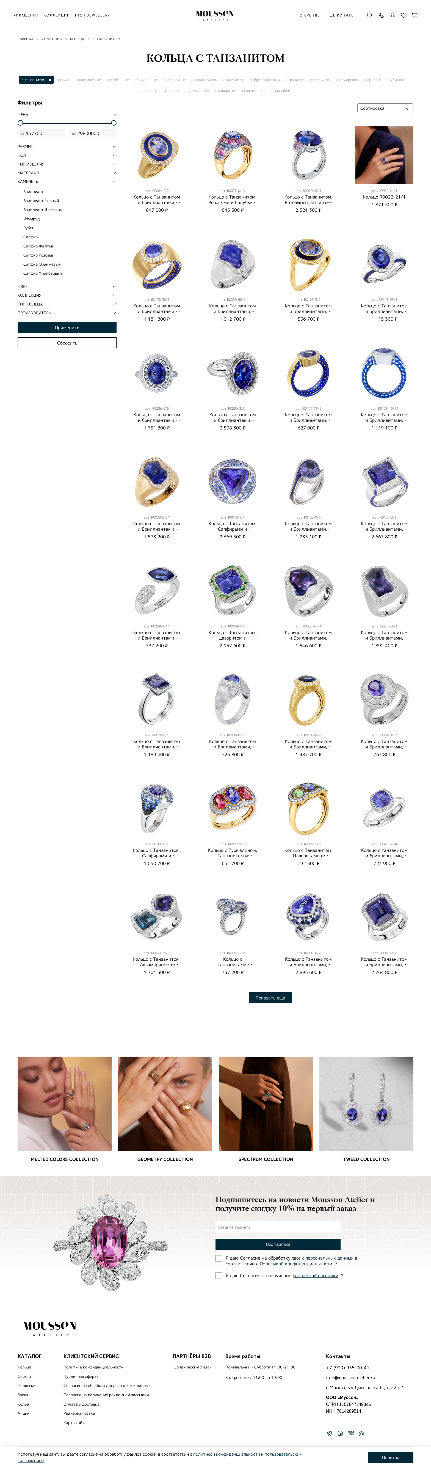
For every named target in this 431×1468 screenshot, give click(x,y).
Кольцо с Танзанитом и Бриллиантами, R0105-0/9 (308, 746)
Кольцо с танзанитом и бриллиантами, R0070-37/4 (384, 855)
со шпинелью (253, 90)
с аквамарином (204, 79)
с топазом (170, 90)
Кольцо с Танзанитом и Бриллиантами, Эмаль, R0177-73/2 (308, 420)
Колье (23, 1404)
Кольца (24, 1367)
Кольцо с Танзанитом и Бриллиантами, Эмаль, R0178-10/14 (384, 420)
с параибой (280, 90)
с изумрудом (347, 79)
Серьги (24, 1376)
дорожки (64, 79)
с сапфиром (146, 90)
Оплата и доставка (81, 1404)
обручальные (145, 79)
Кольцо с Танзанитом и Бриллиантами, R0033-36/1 (384, 637)
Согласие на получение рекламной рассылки (106, 1395)
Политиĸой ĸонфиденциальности (296, 1264)
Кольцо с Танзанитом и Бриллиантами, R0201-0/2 (308, 964)
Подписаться (278, 1244)
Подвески (26, 1385)
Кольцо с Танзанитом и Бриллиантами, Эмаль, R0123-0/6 (308, 529)
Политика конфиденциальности (93, 1367)
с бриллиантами (265, 79)
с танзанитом (34, 79)
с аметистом (234, 79)
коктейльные (117, 79)
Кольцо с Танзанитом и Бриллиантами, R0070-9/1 (156, 746)
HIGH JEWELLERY (92, 15)
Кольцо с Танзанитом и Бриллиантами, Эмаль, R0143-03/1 (384, 311)
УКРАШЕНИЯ (26, 15)
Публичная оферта (81, 1376)
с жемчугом (320, 79)
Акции (23, 1413)
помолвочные (174, 79)
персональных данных (329, 1258)
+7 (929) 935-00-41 (347, 1368)
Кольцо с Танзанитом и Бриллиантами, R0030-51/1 (156, 529)
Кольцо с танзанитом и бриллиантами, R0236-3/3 (232, 420)
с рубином (395, 79)
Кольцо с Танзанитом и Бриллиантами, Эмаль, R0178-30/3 (156, 311)
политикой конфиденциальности (226, 1454)
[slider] (20, 123)
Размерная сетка (79, 1413)
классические (89, 79)
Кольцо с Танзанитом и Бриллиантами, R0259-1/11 (156, 637)
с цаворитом (226, 90)
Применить (67, 327)
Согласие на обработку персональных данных (107, 1385)
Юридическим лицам (192, 1367)
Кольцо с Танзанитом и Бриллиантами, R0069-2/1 (384, 964)
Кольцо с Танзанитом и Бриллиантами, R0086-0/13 (232, 746)
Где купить (341, 15)
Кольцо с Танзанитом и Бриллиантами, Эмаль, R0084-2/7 (156, 202)
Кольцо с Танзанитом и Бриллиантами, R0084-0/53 (384, 746)
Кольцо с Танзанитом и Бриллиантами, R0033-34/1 (308, 637)
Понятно (390, 1457)
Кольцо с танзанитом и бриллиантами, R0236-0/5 (157, 420)
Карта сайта (75, 1422)
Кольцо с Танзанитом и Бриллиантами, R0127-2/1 (384, 529)
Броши (23, 1395)
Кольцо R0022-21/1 (384, 197)
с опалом (372, 79)
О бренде (310, 15)
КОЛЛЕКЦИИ (57, 15)
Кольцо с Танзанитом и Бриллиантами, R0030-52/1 (232, 311)
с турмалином (197, 90)
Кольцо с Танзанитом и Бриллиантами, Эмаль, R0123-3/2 (308, 311)
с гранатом (295, 79)
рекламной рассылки (315, 1276)
